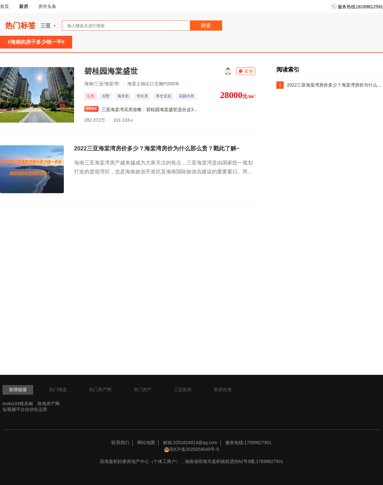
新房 (23, 6)
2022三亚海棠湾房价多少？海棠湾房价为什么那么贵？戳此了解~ (157, 148)
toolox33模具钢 (18, 403)
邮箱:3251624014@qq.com (190, 442)
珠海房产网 (48, 403)
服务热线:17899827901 (248, 442)
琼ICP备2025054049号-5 (194, 449)
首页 (4, 6)
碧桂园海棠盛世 (111, 71)
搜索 (206, 25)
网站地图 (146, 442)
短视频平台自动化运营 (25, 409)
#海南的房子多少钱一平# (36, 42)
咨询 (245, 71)
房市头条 (47, 6)
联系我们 (120, 442)
